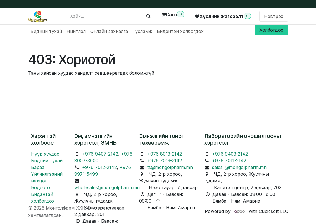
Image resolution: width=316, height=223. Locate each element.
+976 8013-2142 (164, 154)
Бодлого (40, 187)
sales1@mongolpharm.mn (239, 167)
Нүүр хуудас (45, 154)
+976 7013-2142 (164, 160)
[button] (158, 199)
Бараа (37, 167)
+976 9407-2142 (100, 154)
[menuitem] (46, 31)
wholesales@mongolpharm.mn (107, 187)
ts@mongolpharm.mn (170, 167)
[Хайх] (149, 16)
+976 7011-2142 (229, 160)
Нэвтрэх (273, 16)
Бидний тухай (47, 160)
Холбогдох (271, 30)
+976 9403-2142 (230, 154)
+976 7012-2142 (99, 167)
